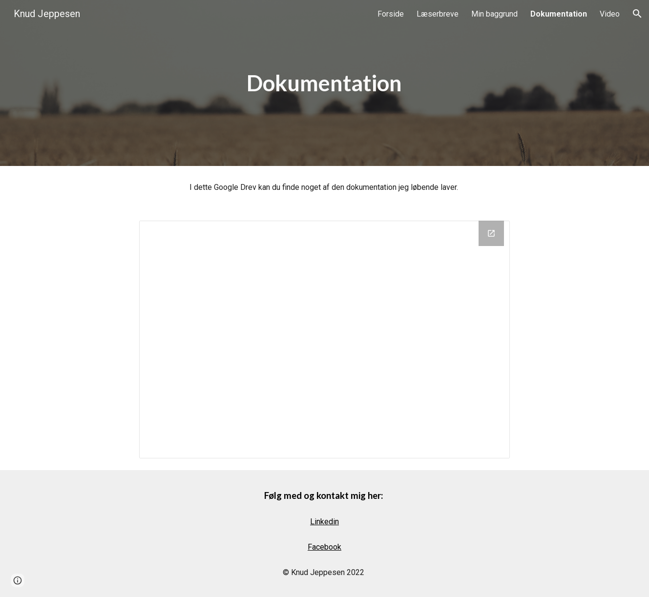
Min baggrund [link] (494, 14)
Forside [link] (390, 14)
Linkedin (324, 521)
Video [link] (610, 14)
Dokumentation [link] (558, 14)
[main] (324, 83)
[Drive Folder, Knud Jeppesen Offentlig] (324, 339)
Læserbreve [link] (438, 14)
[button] (637, 13)
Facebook (324, 547)
